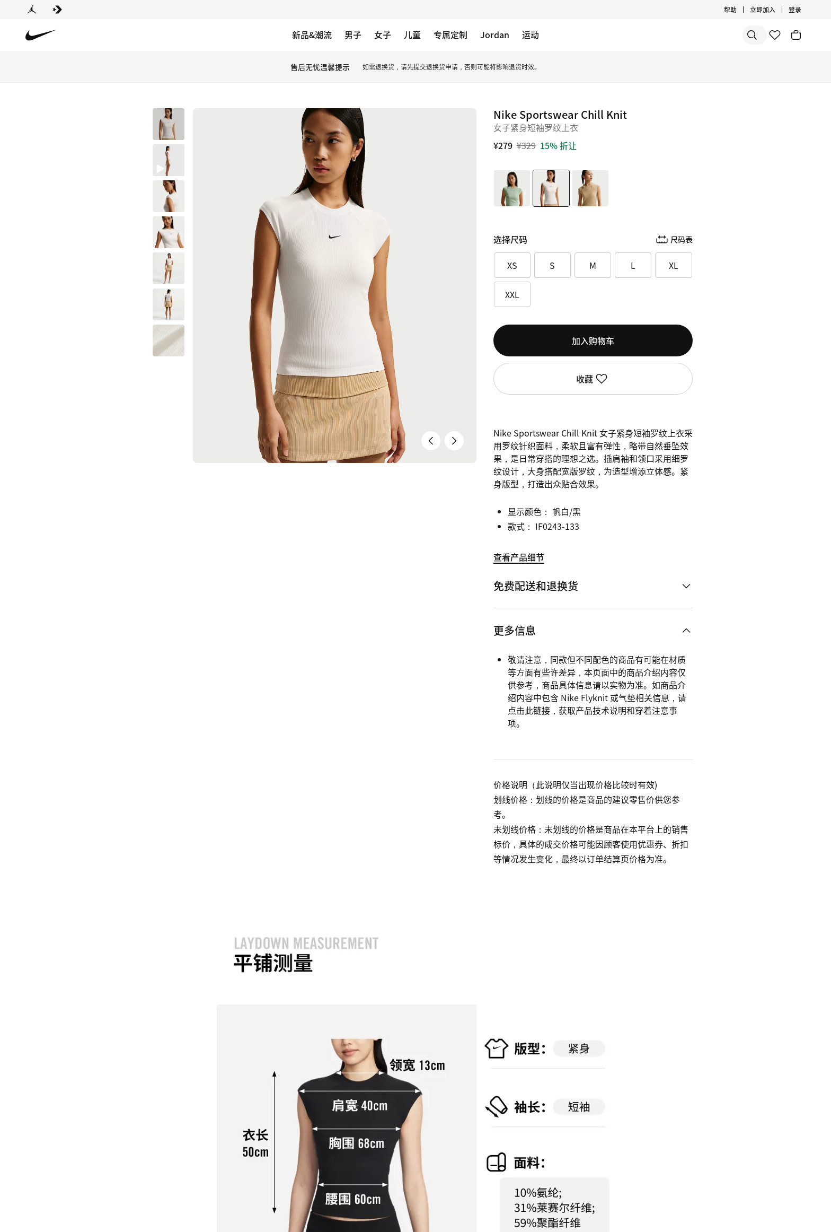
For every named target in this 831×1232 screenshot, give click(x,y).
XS (512, 265)
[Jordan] (31, 9)
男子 (352, 34)
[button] (168, 160)
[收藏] (774, 35)
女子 (382, 34)
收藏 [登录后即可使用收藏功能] (593, 379)
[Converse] (57, 9)
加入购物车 (593, 340)
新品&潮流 (312, 34)
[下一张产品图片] (454, 440)
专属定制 (450, 34)
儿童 (412, 34)
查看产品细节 (518, 557)
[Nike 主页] (41, 35)
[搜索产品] (720, 35)
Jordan (494, 34)
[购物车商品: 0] (796, 35)
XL (673, 265)
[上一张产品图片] (430, 440)
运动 (530, 34)
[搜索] (677, 35)
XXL (512, 294)
